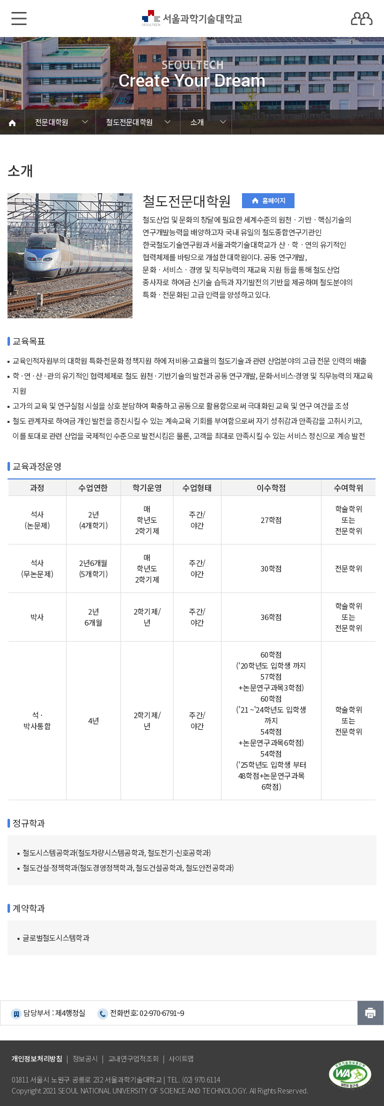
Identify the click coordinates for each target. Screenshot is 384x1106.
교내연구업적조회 (133, 1058)
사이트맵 (181, 1058)
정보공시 (85, 1058)
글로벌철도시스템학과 (55, 937)
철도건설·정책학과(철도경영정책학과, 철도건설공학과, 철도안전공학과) (128, 867)
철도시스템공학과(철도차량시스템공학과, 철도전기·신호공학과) (116, 852)
